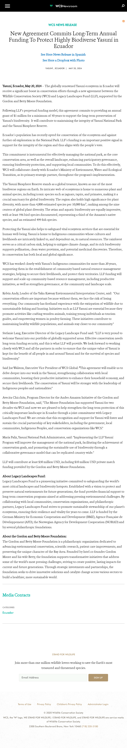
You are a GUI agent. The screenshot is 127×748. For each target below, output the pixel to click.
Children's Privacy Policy (69, 704)
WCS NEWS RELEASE (62, 25)
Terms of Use (24, 704)
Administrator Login (98, 704)
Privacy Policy (44, 704)
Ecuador (8, 612)
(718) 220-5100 (90, 726)
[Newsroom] (63, 4)
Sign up (98, 677)
